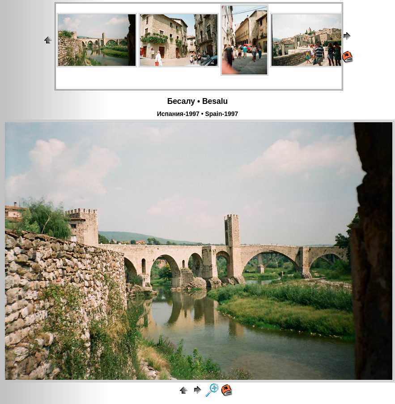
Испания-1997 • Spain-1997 (197, 113)
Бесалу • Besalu (197, 101)
